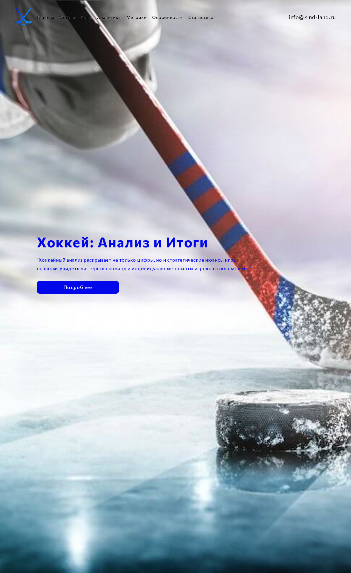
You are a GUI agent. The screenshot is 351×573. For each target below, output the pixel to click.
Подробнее (78, 287)
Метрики (136, 17)
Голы (86, 17)
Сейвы (67, 17)
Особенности (167, 17)
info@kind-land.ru (312, 17)
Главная (45, 17)
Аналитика (109, 17)
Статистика (201, 17)
